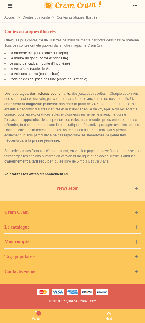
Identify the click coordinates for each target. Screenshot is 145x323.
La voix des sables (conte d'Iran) (34, 74)
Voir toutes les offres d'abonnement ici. (36, 174)
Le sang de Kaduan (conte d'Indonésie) (39, 63)
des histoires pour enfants (50, 94)
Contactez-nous (19, 271)
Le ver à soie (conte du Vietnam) (34, 69)
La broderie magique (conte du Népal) (38, 53)
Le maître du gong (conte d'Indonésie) (38, 58)
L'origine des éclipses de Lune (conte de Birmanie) (48, 79)
